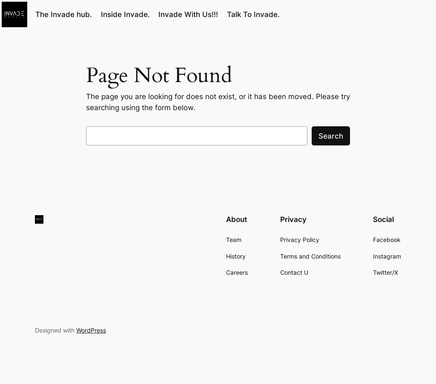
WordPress (91, 330)
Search (330, 136)
